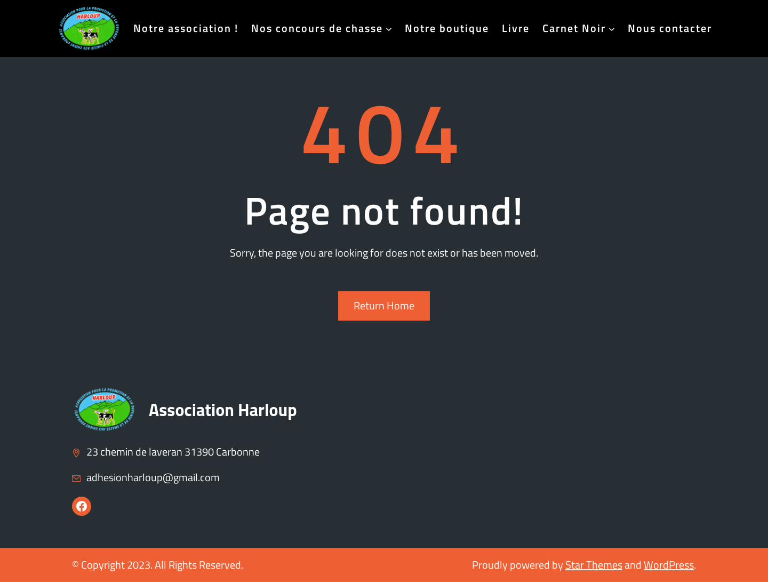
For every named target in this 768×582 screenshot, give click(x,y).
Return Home (384, 305)
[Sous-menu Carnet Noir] (612, 28)
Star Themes (593, 564)
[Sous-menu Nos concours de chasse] (389, 28)
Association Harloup (223, 409)
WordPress (669, 564)
